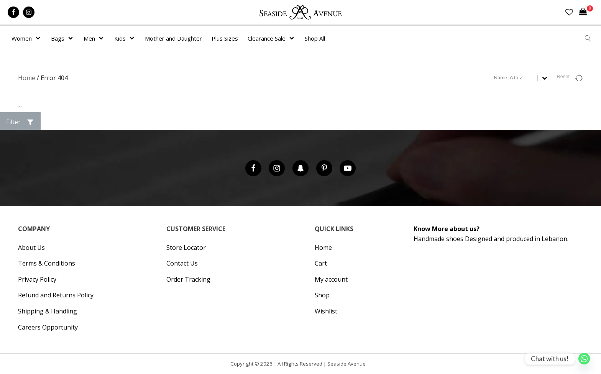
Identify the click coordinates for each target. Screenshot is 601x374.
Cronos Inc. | (368, 365)
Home (26, 78)
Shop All (315, 38)
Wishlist (326, 311)
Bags (57, 38)
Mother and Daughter (173, 38)
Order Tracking (188, 279)
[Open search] (588, 38)
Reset (563, 76)
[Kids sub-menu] (133, 38)
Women (21, 38)
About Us (31, 247)
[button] (20, 122)
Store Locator (186, 247)
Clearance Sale (267, 38)
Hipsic (370, 365)
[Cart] (586, 12)
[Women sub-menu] (39, 38)
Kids (120, 38)
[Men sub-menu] (103, 38)
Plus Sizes (225, 38)
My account (331, 279)
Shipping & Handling (47, 311)
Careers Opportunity (48, 327)
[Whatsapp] (584, 358)
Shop (322, 295)
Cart (321, 263)
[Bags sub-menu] (72, 38)
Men (89, 38)
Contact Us (182, 263)
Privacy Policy (37, 279)
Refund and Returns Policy (56, 295)
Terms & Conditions (46, 263)
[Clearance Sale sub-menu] (293, 38)
